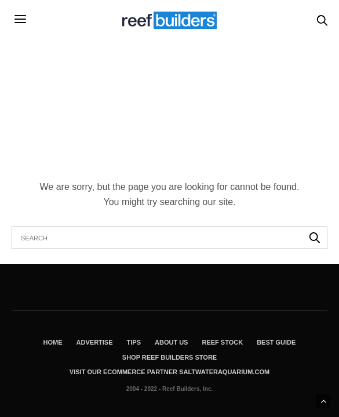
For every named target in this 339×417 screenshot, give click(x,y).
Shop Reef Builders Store (169, 357)
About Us (171, 342)
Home (53, 342)
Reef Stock (222, 342)
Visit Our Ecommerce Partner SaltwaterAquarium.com (169, 371)
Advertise (94, 342)
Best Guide (276, 342)
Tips (134, 342)
